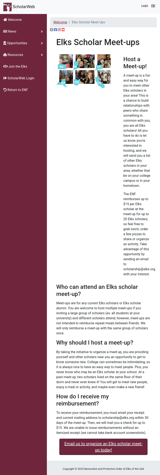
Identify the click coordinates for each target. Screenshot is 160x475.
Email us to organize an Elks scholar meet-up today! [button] (103, 446)
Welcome (60, 22)
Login (144, 5)
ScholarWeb (19, 7)
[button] (153, 6)
